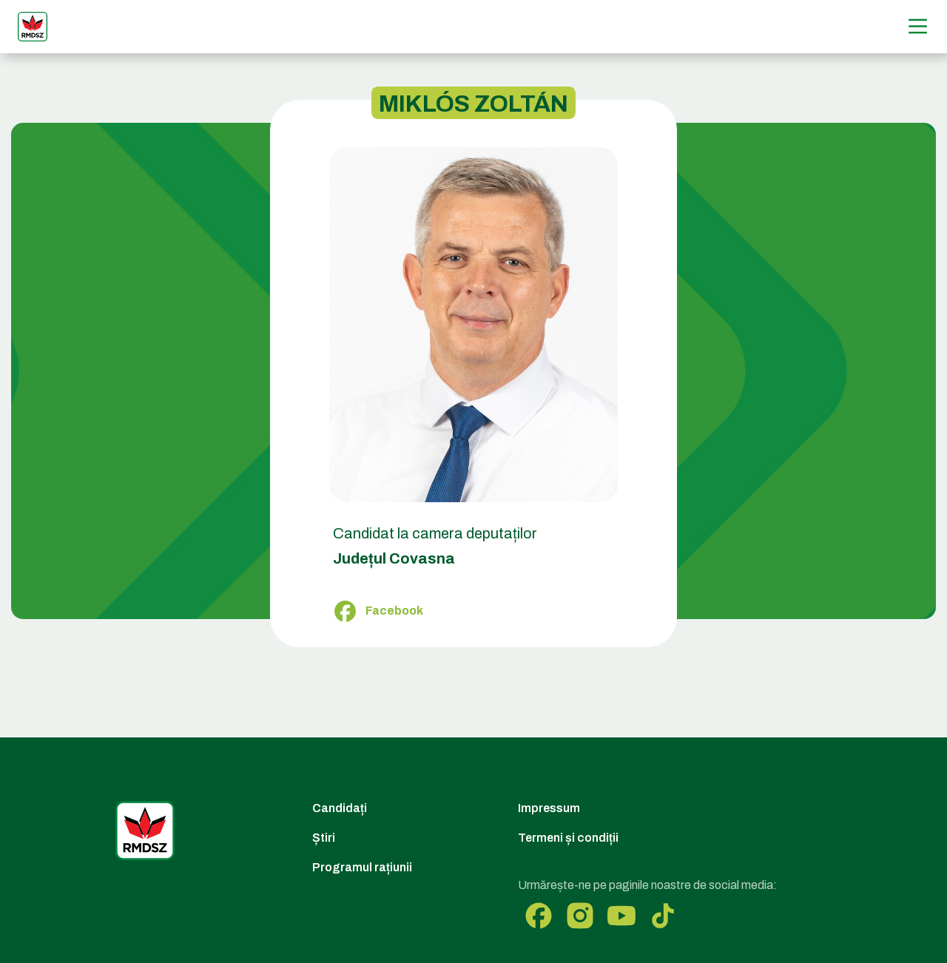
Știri (323, 837)
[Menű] (918, 26)
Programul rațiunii (362, 867)
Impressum (549, 808)
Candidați (339, 808)
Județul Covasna (394, 558)
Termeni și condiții (568, 837)
